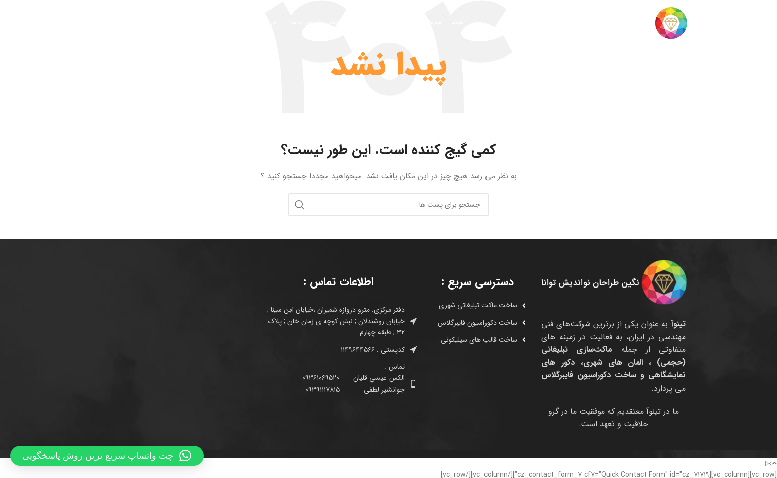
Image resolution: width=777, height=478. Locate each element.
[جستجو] (94, 23)
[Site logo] (635, 22)
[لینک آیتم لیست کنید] (473, 305)
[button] (107, 456)
